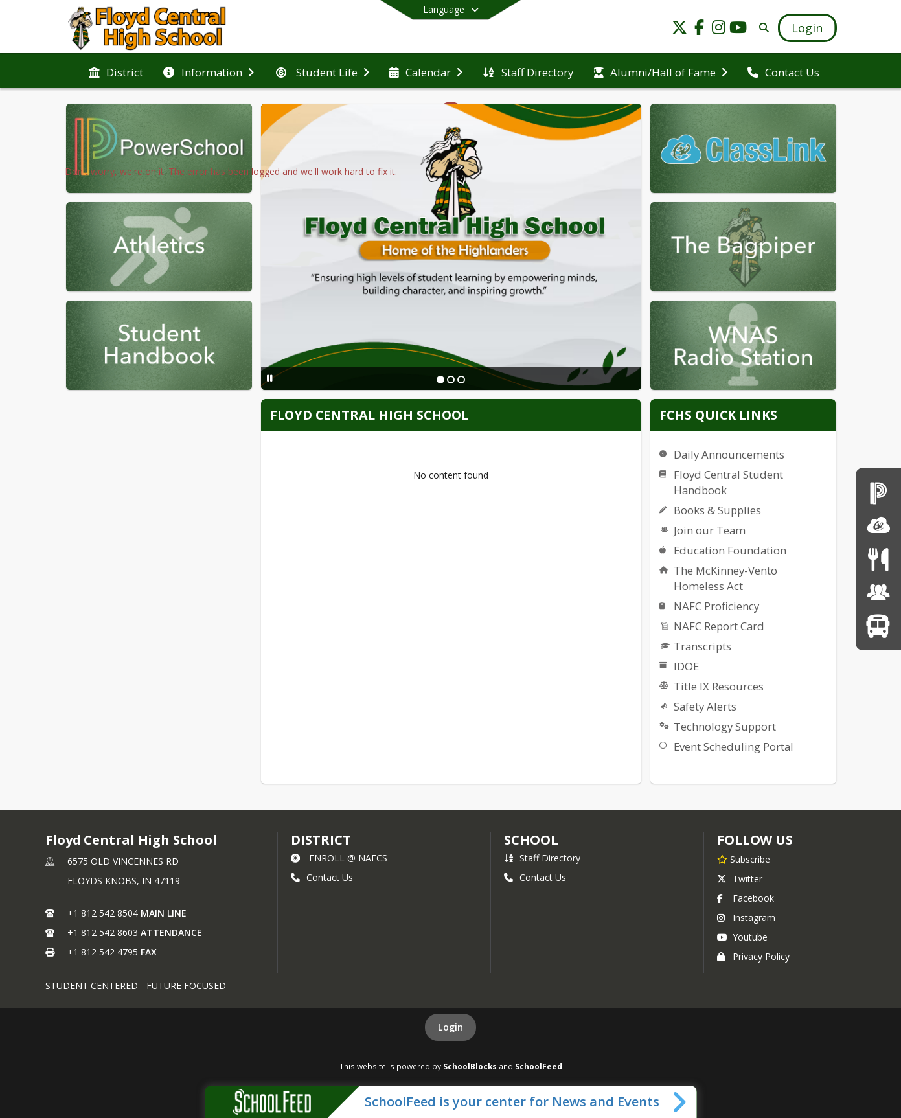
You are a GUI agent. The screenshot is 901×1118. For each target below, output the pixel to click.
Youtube (742, 937)
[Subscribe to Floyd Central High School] (743, 859)
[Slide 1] (440, 379)
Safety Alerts (705, 706)
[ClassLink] (878, 526)
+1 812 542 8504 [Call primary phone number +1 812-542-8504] (102, 913)
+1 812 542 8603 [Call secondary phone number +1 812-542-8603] (102, 932)
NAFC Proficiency (716, 606)
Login (450, 1027)
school (531, 840)
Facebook (745, 898)
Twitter (739, 879)
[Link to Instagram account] (718, 29)
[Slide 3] (461, 379)
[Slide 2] (451, 379)
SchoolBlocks (470, 1066)
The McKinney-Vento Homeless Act (725, 578)
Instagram (746, 917)
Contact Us (322, 877)
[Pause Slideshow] (270, 378)
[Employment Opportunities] (878, 592)
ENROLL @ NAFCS (339, 858)
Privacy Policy (753, 956)
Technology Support (725, 726)
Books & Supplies (717, 510)
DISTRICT (320, 840)
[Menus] (878, 559)
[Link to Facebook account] (699, 29)
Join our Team (710, 530)
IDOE (686, 666)
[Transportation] (878, 625)
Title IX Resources (719, 686)
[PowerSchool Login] (878, 492)
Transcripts (702, 646)
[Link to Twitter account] (679, 29)
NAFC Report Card (719, 626)
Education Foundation (730, 550)
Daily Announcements (729, 454)
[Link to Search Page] (761, 27)
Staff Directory (542, 858)
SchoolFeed (538, 1066)
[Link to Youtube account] (737, 29)
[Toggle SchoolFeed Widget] (680, 1101)
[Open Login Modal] (807, 28)
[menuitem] (116, 71)
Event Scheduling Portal (733, 746)
